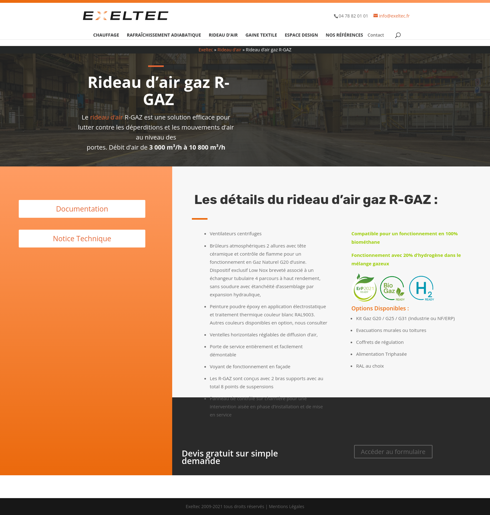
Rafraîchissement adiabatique (164, 35)
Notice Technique (82, 238)
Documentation (82, 209)
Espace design (301, 35)
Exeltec (205, 50)
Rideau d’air (223, 35)
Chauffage (106, 35)
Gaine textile (261, 35)
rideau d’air (106, 117)
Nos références (344, 35)
